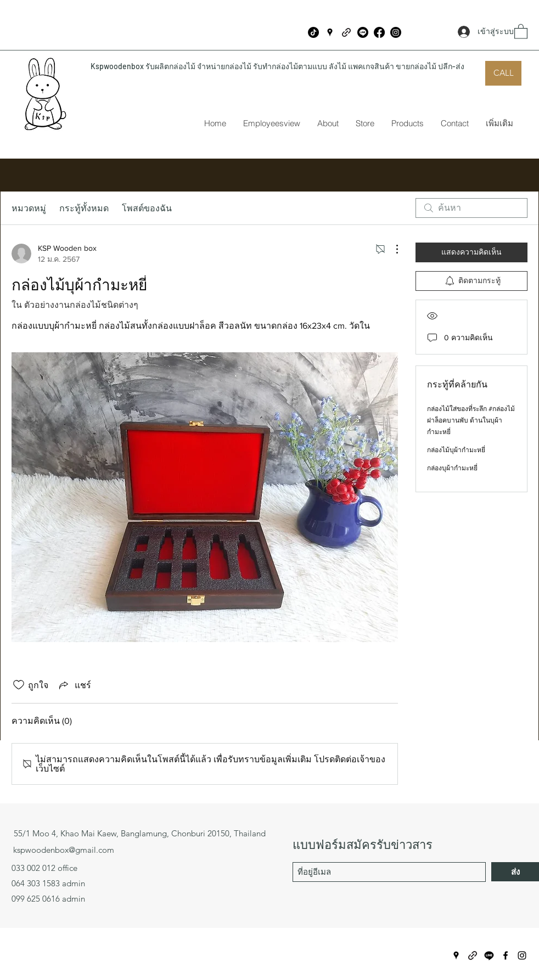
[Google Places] (329, 32)
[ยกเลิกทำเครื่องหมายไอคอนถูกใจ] (19, 684)
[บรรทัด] (362, 32)
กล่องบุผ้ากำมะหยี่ (452, 468)
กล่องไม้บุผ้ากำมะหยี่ (456, 450)
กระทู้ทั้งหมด (84, 207)
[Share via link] (74, 685)
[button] (520, 31)
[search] (471, 208)
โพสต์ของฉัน (147, 207)
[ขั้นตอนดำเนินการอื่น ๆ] (391, 249)
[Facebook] (379, 32)
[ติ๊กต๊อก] (313, 32)
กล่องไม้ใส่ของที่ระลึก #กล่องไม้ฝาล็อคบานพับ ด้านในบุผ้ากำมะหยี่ (471, 420)
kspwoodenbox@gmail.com (63, 850)
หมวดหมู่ (29, 207)
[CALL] (503, 73)
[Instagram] (395, 32)
